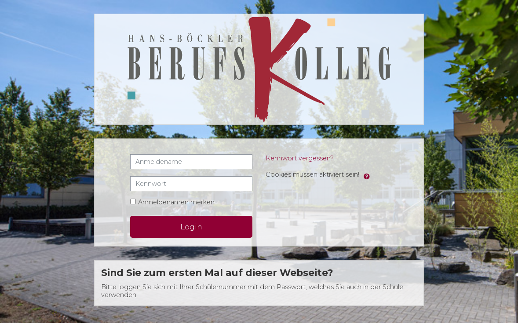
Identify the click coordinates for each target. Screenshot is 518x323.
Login (191, 226)
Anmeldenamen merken (176, 202)
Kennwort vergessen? (300, 158)
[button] (366, 175)
